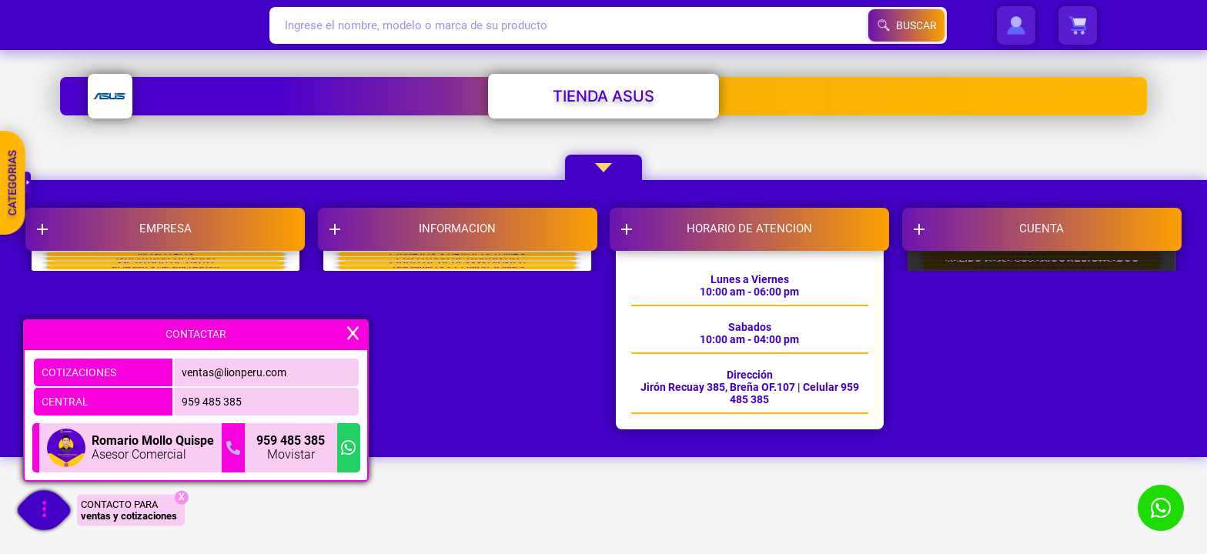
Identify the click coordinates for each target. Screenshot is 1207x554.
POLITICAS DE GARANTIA (464, 325)
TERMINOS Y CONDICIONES (464, 402)
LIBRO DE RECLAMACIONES (464, 364)
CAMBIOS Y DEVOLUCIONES (464, 287)
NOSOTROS (184, 287)
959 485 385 (212, 397)
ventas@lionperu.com (234, 368)
